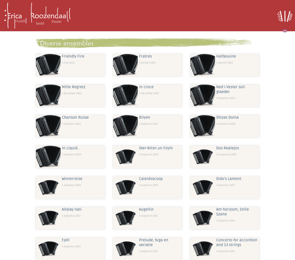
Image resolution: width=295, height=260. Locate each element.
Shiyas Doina (227, 117)
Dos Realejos (227, 148)
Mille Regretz (73, 87)
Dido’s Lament (228, 178)
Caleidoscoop (151, 178)
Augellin (146, 209)
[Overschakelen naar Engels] (285, 30)
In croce (146, 87)
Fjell (66, 240)
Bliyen (144, 117)
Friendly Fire (73, 56)
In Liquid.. (70, 148)
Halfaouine (226, 56)
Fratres (145, 56)
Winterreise (72, 178)
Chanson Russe (75, 117)
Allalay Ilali (72, 209)
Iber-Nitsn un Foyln (156, 148)
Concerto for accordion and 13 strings (236, 242)
